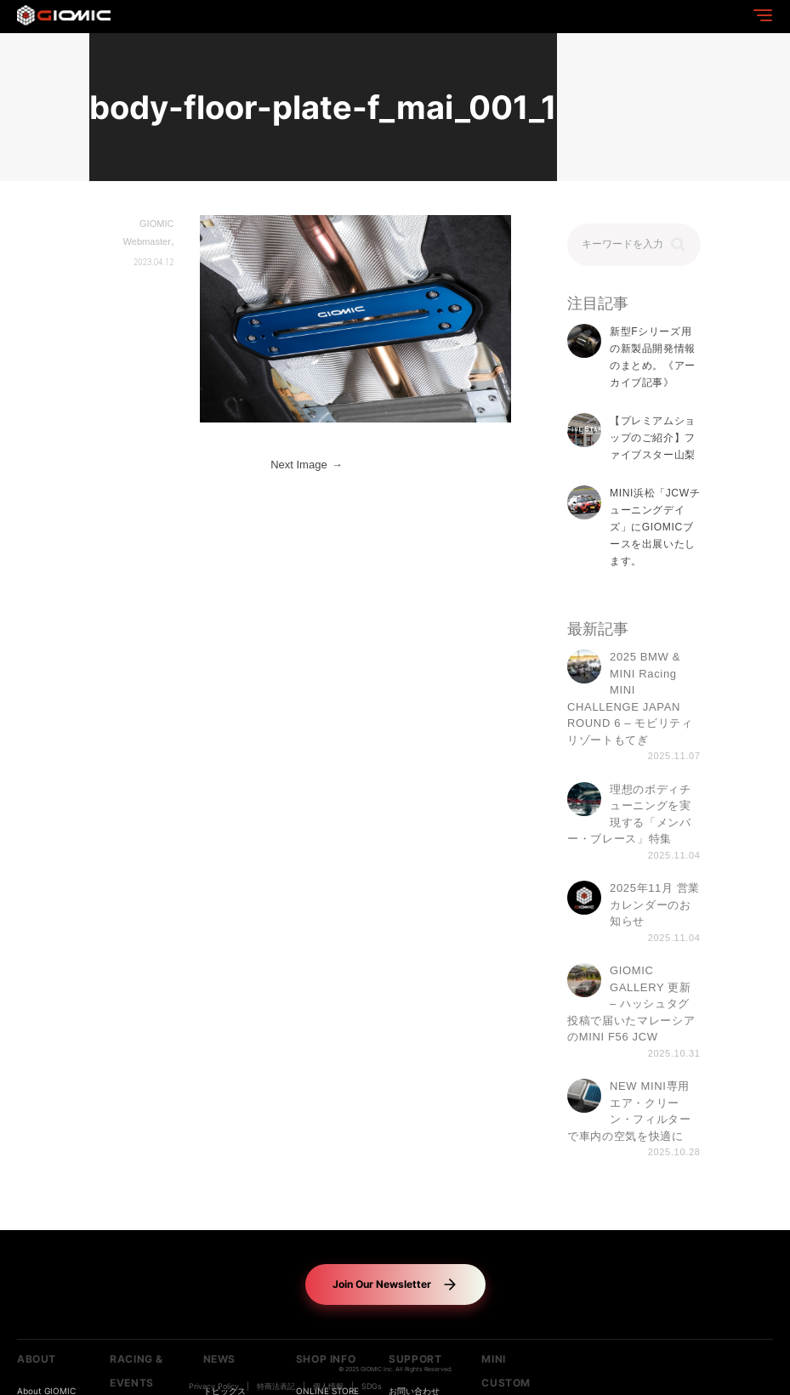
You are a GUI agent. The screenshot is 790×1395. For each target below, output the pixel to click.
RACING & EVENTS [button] (136, 1370)
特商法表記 (276, 1386)
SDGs (371, 1386)
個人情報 (328, 1386)
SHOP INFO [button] (325, 1358)
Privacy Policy (214, 1386)
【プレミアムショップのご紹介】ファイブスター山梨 (653, 438)
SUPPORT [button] (415, 1358)
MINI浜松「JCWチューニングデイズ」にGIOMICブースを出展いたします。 (655, 527)
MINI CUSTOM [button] (506, 1370)
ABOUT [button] (36, 1358)
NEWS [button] (219, 1358)
